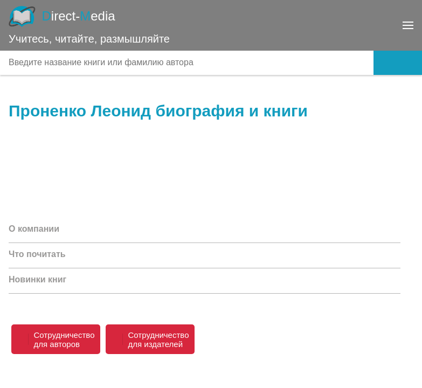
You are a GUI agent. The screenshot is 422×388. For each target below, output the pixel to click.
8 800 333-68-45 (366, 329)
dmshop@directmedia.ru (346, 372)
